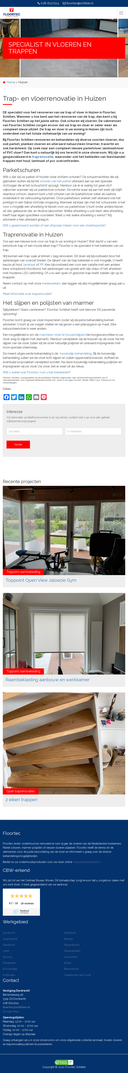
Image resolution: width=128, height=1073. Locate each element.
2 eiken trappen (21, 799)
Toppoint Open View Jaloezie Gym (41, 580)
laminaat (29, 264)
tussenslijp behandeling (76, 353)
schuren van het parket (55, 181)
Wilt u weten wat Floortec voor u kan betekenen (36, 372)
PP (41, 264)
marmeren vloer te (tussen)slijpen (62, 335)
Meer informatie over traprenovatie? (27, 294)
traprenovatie (42, 157)
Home (11, 82)
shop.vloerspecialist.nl (86, 861)
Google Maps (11, 1011)
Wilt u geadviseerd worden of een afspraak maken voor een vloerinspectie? (54, 225)
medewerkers (51, 283)
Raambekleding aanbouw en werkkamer (47, 679)
